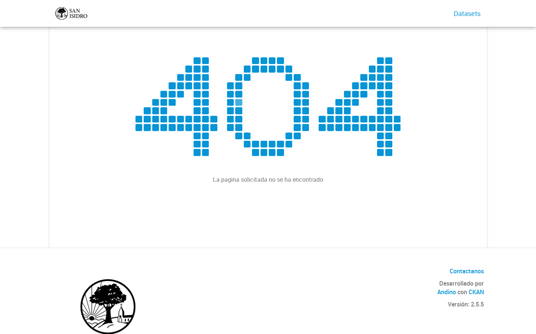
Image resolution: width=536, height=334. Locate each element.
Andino (446, 292)
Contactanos (467, 271)
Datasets (467, 13)
